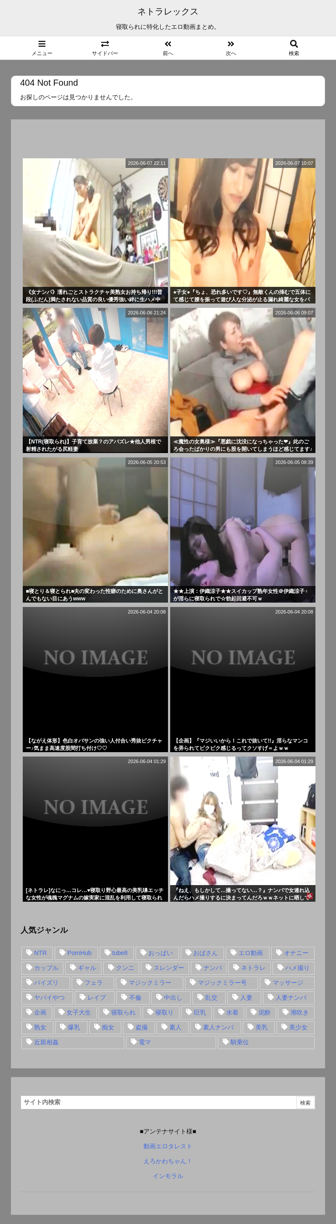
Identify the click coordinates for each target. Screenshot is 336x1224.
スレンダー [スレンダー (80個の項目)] (169, 967)
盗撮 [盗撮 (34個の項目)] (142, 1027)
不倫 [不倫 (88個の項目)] (135, 997)
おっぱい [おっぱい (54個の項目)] (160, 952)
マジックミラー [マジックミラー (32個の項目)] (150, 982)
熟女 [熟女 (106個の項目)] (40, 1027)
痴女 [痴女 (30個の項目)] (108, 1027)
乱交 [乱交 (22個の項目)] (211, 997)
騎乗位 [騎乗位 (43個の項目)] (240, 1042)
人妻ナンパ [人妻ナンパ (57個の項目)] (291, 997)
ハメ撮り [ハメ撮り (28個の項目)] (297, 967)
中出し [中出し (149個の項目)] (173, 997)
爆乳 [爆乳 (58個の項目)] (74, 1027)
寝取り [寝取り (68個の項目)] (164, 1012)
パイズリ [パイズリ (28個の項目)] (46, 982)
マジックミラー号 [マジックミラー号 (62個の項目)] (222, 982)
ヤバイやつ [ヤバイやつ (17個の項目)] (49, 997)
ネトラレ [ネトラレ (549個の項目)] (253, 967)
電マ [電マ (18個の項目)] (145, 1042)
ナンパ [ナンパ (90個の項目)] (212, 967)
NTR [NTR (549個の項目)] (40, 952)
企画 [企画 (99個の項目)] (40, 1012)
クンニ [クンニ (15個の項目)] (125, 967)
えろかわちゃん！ (168, 1161)
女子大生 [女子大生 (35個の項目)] (78, 1012)
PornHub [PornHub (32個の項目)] (79, 952)
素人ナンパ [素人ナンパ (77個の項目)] (218, 1027)
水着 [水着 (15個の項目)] (232, 1012)
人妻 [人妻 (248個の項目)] (246, 997)
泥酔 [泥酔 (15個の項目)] (265, 1012)
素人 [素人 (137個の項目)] (175, 1027)
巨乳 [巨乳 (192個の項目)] (200, 1012)
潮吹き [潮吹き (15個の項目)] (299, 1012)
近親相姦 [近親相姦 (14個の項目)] (46, 1042)
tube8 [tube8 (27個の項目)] (120, 952)
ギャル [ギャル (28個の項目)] (87, 967)
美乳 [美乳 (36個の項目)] (262, 1027)
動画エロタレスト (168, 1146)
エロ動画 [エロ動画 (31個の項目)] (250, 952)
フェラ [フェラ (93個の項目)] (93, 982)
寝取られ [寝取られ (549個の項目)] (123, 1012)
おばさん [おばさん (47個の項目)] (205, 952)
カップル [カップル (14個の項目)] (46, 967)
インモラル (168, 1175)
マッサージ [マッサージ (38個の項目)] (288, 982)
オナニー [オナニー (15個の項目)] (296, 952)
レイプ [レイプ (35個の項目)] (97, 997)
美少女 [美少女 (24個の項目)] (298, 1027)
